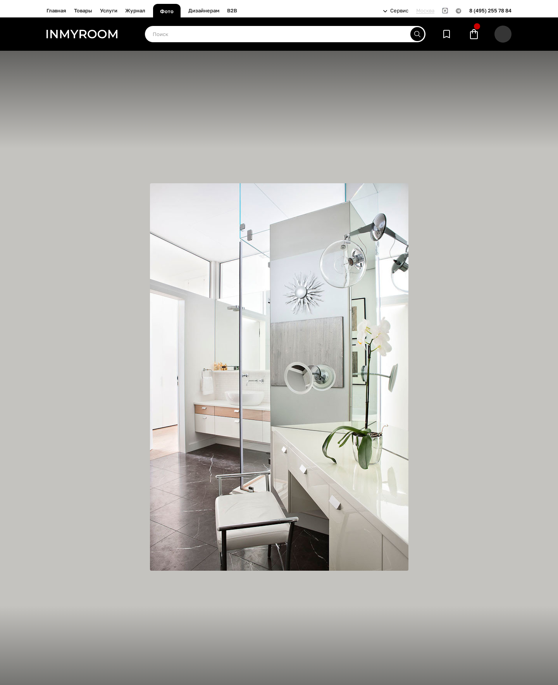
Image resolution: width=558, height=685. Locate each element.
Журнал (135, 10)
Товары (83, 10)
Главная (56, 10)
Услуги (108, 10)
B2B (232, 10)
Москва (425, 11)
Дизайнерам (203, 10)
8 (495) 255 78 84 (490, 11)
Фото (167, 11)
